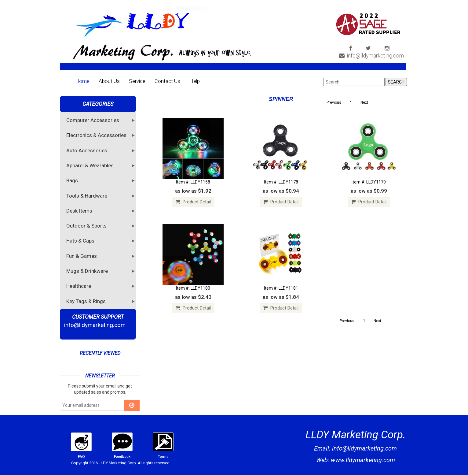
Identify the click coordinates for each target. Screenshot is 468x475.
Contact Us (167, 81)
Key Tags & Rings (86, 301)
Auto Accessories (87, 150)
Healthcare (79, 285)
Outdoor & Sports (87, 225)
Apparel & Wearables (90, 165)
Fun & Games (82, 255)
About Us (109, 81)
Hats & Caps (81, 240)
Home (82, 81)
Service (137, 81)
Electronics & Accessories (97, 135)
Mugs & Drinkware (87, 270)
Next (364, 102)
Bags (72, 180)
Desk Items (80, 210)
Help (194, 81)
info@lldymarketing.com (371, 55)
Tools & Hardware (87, 195)
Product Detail (193, 202)
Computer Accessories (93, 120)
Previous (334, 102)
